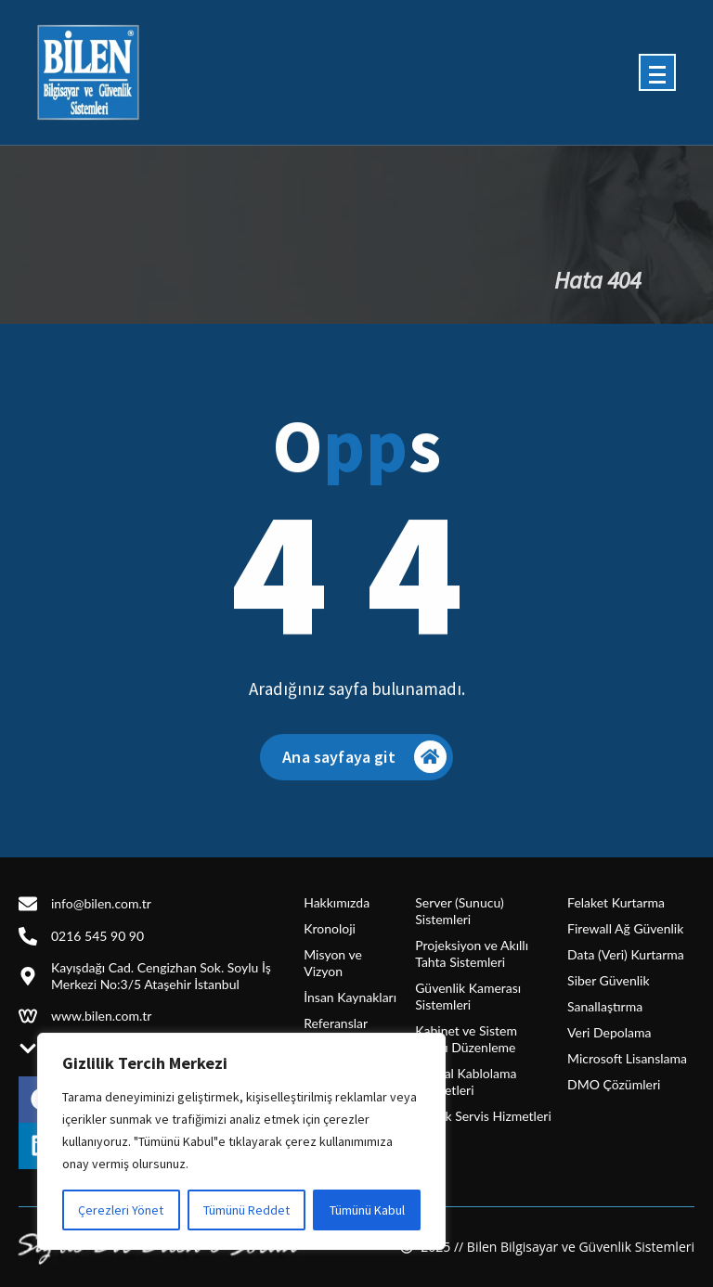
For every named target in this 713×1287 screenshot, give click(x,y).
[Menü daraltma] (657, 72)
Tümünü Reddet (246, 1210)
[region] (241, 1141)
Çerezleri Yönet (120, 1210)
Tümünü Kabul (367, 1210)
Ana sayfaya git (364, 767)
